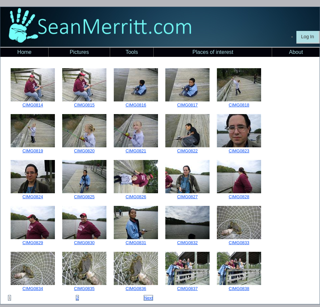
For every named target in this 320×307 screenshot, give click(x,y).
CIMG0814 (33, 104)
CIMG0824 (33, 196)
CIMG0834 (33, 288)
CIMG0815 (84, 104)
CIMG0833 (239, 242)
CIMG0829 (33, 242)
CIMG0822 (187, 150)
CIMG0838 (239, 288)
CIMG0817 (187, 104)
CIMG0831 (136, 242)
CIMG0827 (187, 196)
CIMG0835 (84, 288)
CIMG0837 (187, 288)
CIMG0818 (239, 104)
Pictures (79, 52)
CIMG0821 (136, 150)
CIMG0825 (84, 196)
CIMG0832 (187, 242)
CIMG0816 (136, 104)
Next (148, 297)
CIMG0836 (136, 288)
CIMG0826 (136, 196)
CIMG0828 (239, 196)
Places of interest (213, 52)
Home (24, 52)
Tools (131, 52)
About (296, 52)
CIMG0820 (84, 150)
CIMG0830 (84, 242)
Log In (307, 36)
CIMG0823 (239, 150)
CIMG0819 (33, 150)
